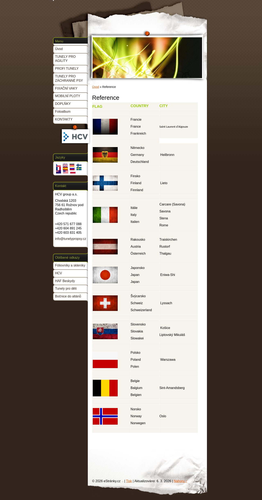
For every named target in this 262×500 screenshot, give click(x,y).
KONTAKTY (63, 119)
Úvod (95, 86)
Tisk (129, 481)
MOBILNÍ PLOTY (67, 96)
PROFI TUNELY (67, 68)
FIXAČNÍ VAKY (66, 88)
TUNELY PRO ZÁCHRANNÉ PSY (69, 78)
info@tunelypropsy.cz (70, 238)
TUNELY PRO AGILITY (65, 59)
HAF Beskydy (65, 281)
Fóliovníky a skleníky (70, 265)
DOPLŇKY (63, 103)
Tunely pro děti (66, 288)
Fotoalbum (63, 111)
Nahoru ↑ (180, 481)
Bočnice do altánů (68, 296)
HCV (58, 273)
